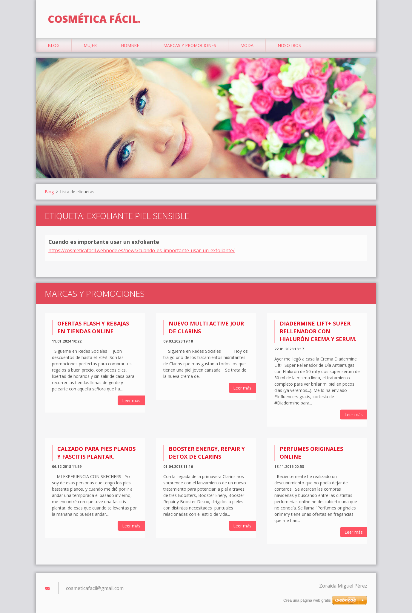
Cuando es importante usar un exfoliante (103, 241)
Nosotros (289, 45)
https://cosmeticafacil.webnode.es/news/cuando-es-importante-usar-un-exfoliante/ (141, 250)
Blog (53, 45)
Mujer (90, 45)
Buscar (360, 17)
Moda (246, 45)
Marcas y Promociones (189, 45)
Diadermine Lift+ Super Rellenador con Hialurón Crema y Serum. (318, 331)
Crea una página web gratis (307, 600)
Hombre (130, 45)
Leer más (131, 400)
